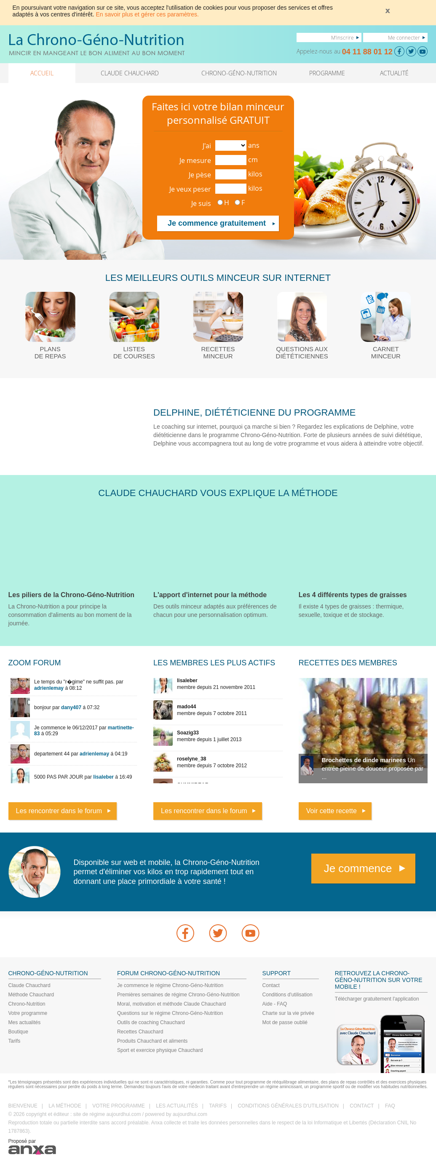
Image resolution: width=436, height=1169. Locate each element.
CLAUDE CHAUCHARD (130, 73)
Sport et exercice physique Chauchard (160, 1050)
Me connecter (404, 37)
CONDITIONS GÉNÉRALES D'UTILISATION (288, 1106)
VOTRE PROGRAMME (118, 1106)
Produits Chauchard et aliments (152, 1041)
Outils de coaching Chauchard (151, 1022)
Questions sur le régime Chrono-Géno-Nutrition (170, 1013)
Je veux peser (190, 189)
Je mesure (195, 160)
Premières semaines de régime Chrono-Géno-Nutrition (178, 995)
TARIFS (218, 1106)
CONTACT (362, 1106)
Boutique (18, 1032)
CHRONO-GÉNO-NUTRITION (239, 73)
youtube (250, 933)
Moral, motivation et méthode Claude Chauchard (171, 1004)
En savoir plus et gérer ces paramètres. (147, 14)
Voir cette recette (331, 810)
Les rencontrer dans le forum (59, 810)
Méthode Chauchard (31, 995)
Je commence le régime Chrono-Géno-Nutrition (170, 985)
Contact (271, 985)
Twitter (218, 933)
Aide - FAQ (274, 1004)
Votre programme (28, 1013)
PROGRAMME (327, 73)
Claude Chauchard (29, 985)
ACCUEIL (41, 73)
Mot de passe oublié (285, 1022)
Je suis (201, 203)
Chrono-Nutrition (26, 1004)
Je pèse (200, 174)
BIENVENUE (22, 1106)
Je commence (358, 868)
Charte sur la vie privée (288, 1013)
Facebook (185, 933)
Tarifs (14, 1041)
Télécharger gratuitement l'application (377, 999)
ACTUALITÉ (394, 73)
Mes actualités (24, 1022)
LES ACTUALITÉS (177, 1106)
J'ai (207, 145)
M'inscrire (342, 37)
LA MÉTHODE (64, 1106)
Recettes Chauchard (140, 1032)
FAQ (390, 1106)
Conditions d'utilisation (287, 995)
